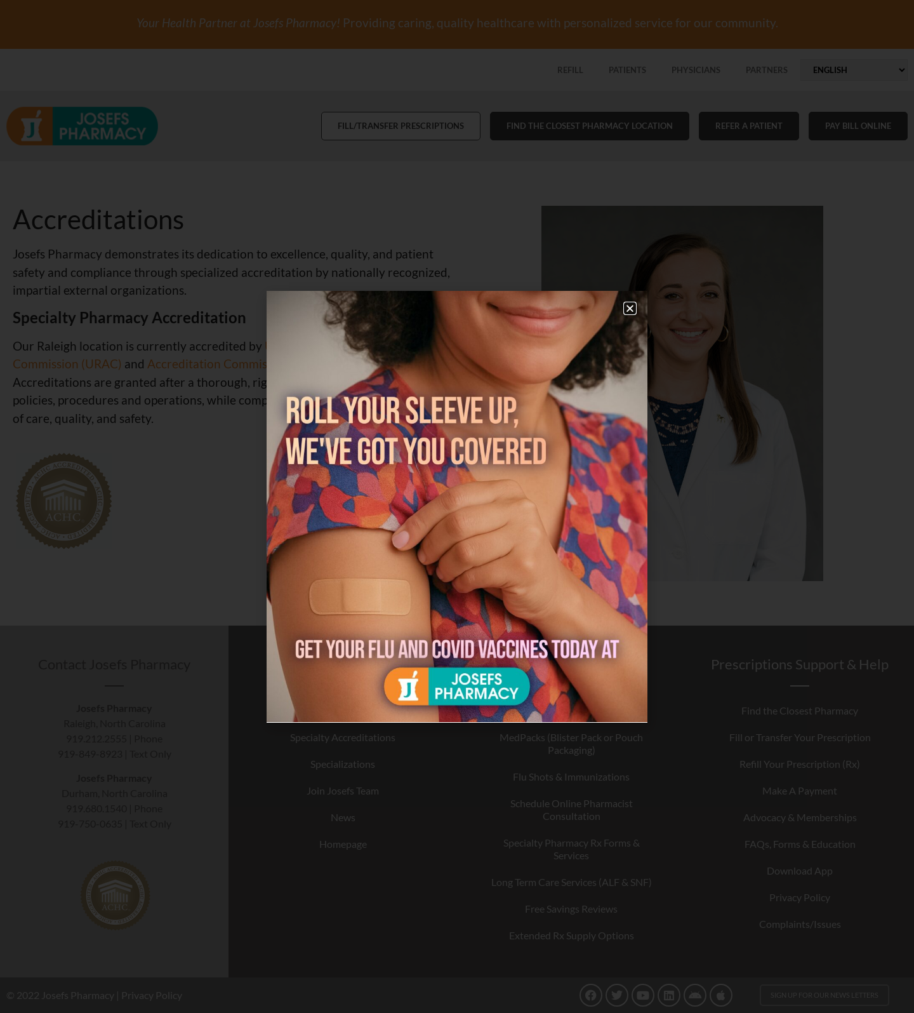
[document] (457, 506)
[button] (630, 308)
